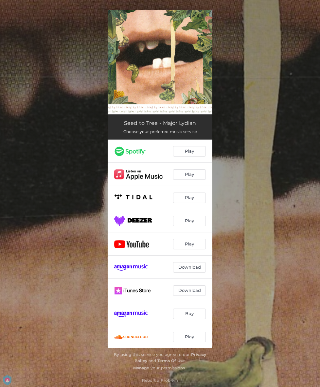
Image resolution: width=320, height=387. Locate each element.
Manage (141, 367)
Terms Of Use (171, 360)
